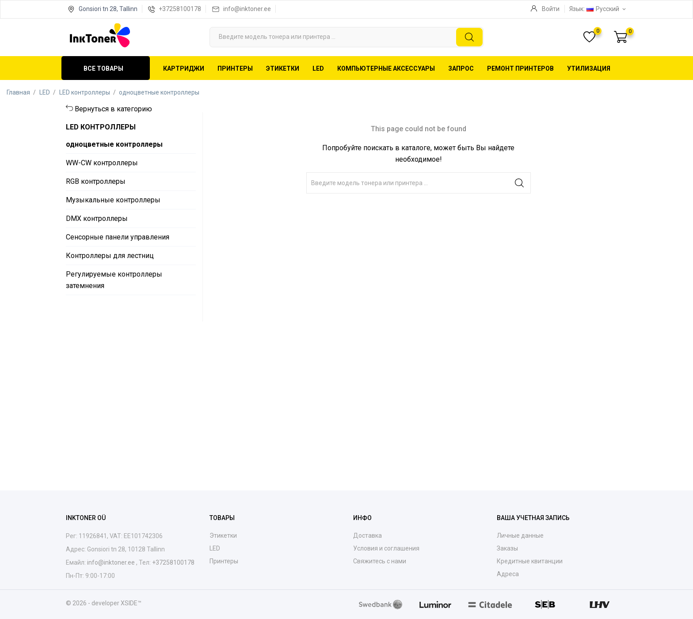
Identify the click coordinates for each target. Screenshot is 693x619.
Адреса (508, 573)
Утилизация (588, 68)
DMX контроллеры (97, 218)
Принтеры (235, 68)
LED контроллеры (101, 127)
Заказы (507, 548)
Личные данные (520, 535)
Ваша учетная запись (533, 517)
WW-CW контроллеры (102, 163)
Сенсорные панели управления (117, 237)
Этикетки (282, 68)
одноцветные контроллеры (114, 144)
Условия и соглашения (386, 548)
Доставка (367, 535)
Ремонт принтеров (520, 68)
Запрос (461, 68)
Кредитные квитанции (530, 561)
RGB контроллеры (96, 181)
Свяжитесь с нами (379, 561)
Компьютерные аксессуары (386, 68)
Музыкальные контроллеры (113, 200)
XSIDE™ (131, 603)
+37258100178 (180, 8)
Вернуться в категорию (113, 109)
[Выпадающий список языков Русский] (606, 9)
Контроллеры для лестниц (110, 255)
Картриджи (183, 68)
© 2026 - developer (93, 603)
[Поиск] (346, 37)
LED (318, 68)
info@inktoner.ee (247, 8)
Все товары (103, 68)
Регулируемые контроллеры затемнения (114, 280)
